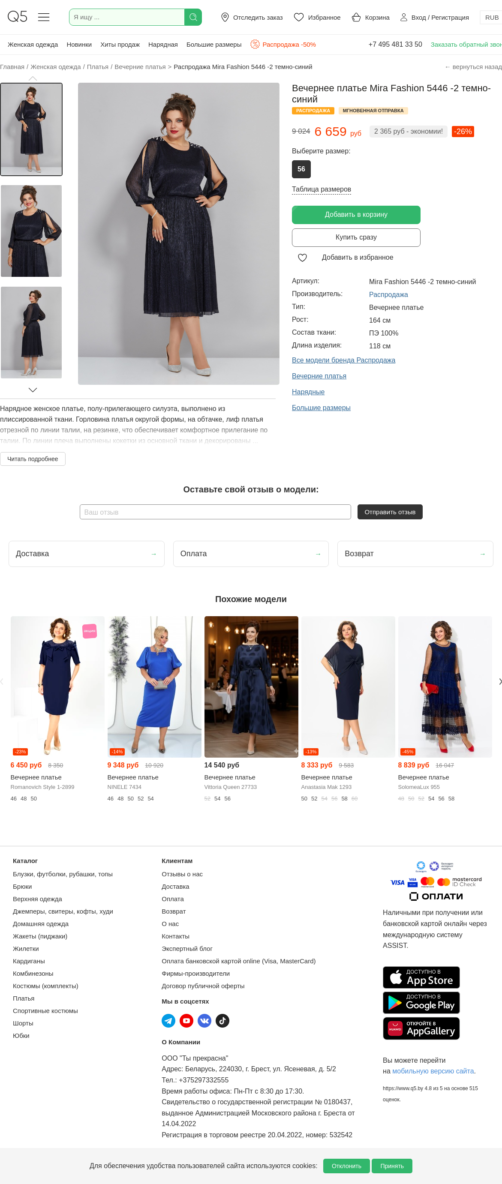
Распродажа (388, 294)
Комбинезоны (33, 973)
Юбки (21, 1035)
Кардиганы (29, 961)
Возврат (174, 911)
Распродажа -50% (283, 44)
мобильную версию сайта (433, 1071)
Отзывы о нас (182, 874)
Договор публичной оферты (203, 985)
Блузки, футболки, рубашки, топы (63, 874)
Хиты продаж (120, 44)
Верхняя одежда (37, 898)
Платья (23, 998)
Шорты (23, 1023)
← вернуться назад (473, 66)
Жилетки (26, 948)
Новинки (79, 44)
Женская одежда (33, 44)
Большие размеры (214, 44)
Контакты (175, 936)
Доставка (175, 886)
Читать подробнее (32, 459)
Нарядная (163, 44)
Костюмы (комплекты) (45, 985)
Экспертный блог (187, 948)
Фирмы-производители (196, 973)
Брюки (22, 886)
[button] (32, 78)
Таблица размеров (321, 189)
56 (301, 169)
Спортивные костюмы (45, 1010)
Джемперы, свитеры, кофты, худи (63, 911)
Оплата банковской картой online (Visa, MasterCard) (239, 961)
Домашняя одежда (41, 923)
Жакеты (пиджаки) (40, 936)
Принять (392, 1166)
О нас (170, 923)
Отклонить (346, 1166)
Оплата (173, 898)
